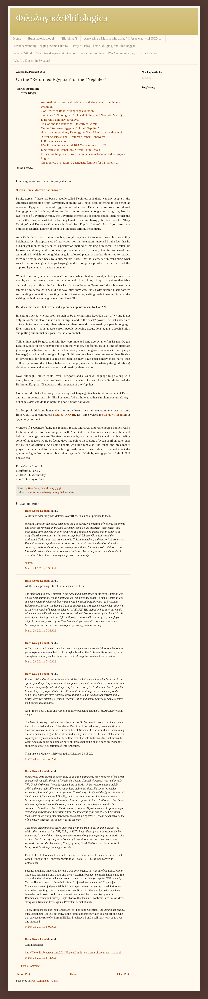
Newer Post (23, 974)
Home (17, 38)
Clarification (149, 53)
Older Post (123, 974)
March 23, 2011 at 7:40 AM (40, 661)
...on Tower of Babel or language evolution (67, 110)
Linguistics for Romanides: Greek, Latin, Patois (70, 149)
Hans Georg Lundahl (37, 510)
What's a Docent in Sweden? (31, 60)
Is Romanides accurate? (55, 141)
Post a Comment (30, 965)
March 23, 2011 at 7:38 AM (40, 630)
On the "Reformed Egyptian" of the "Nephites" (70, 128)
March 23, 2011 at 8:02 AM (40, 926)
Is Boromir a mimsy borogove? (60, 119)
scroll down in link (112, 414)
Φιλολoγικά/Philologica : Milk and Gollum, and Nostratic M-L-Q (81, 115)
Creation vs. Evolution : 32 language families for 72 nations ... (79, 162)
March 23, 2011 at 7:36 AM (40, 568)
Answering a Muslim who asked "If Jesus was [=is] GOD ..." (123, 38)
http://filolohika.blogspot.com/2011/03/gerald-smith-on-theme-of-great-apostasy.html (73, 952)
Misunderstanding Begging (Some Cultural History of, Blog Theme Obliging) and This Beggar (74, 46)
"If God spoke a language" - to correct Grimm (69, 123)
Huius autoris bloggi (41, 38)
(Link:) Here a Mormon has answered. (39, 190)
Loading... (147, 77)
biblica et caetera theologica (40, 492)
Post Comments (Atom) (44, 980)
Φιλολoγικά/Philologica (62, 18)
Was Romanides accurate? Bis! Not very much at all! (73, 145)
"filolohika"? (69, 38)
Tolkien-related (67, 492)
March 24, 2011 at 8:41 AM (40, 957)
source (28, 562)
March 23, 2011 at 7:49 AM (40, 759)
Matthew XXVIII (64, 414)
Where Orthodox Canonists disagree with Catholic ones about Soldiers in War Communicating (74, 53)
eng (57, 492)
